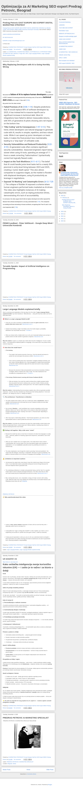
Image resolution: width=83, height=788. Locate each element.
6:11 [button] (38, 161)
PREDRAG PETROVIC (8, 494)
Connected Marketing (64, 22)
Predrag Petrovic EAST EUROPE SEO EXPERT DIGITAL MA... (69, 201)
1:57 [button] (38, 127)
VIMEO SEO (62, 49)
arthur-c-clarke (63, 57)
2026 (62, 195)
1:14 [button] (30, 107)
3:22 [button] (50, 144)
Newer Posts (6, 769)
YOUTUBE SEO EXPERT (66, 28)
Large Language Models (35, 53)
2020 (62, 221)
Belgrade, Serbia (12, 763)
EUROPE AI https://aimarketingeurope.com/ (14, 40)
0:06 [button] (28, 100)
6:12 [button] (47, 181)
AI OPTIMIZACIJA (34, 51)
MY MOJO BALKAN (8, 37)
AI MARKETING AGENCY (66, 46)
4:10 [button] (6, 147)
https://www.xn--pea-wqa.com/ (10, 562)
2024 (62, 214)
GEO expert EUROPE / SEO (66, 63)
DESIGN (15, 53)
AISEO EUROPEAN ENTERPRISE (11, 34)
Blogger (50, 784)
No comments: (17, 49)
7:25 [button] (51, 181)
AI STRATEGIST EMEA (45, 51)
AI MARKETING (12, 51)
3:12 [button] (43, 127)
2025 (62, 211)
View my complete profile (65, 187)
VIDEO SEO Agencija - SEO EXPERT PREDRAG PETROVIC (69, 103)
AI (7, 51)
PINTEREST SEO (64, 30)
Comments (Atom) (31, 774)
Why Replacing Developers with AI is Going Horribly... (68, 206)
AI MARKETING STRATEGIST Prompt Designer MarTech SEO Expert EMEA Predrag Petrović (70, 174)
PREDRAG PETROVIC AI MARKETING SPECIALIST (26, 718)
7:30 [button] (39, 201)
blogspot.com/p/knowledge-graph (68, 36)
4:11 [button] (33, 161)
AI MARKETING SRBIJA (23, 51)
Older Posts (49, 769)
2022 (62, 216)
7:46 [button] (16, 207)
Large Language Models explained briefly (21, 309)
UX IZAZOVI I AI (10, 559)
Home (28, 769)
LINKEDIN (62, 25)
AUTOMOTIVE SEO (8, 53)
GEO (27, 53)
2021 (62, 218)
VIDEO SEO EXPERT (65, 39)
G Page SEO (21, 53)
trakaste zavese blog (64, 55)
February (64, 197)
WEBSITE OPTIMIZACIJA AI (66, 33)
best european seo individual (66, 60)
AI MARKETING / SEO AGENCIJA (68, 52)
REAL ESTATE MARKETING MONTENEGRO (66, 42)
